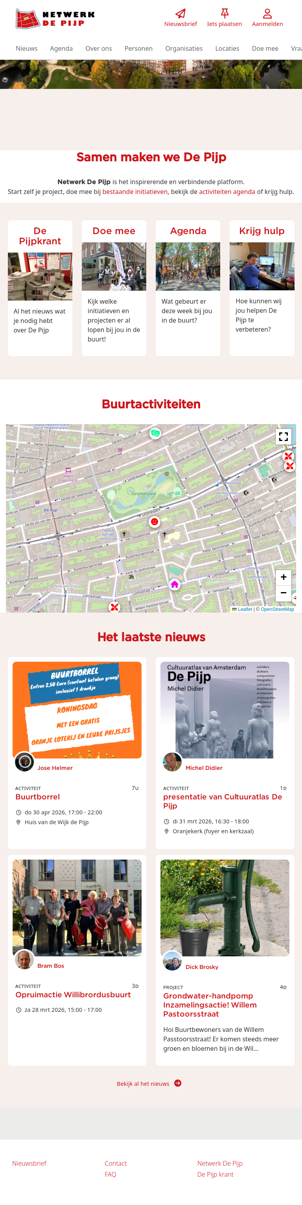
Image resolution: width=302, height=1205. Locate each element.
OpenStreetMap (277, 609)
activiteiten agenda (227, 191)
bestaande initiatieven (135, 191)
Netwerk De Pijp (220, 1163)
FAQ (110, 1174)
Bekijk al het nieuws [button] (149, 1083)
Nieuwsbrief (29, 1163)
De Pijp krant (215, 1174)
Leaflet (242, 609)
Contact (116, 1163)
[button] (26, 48)
